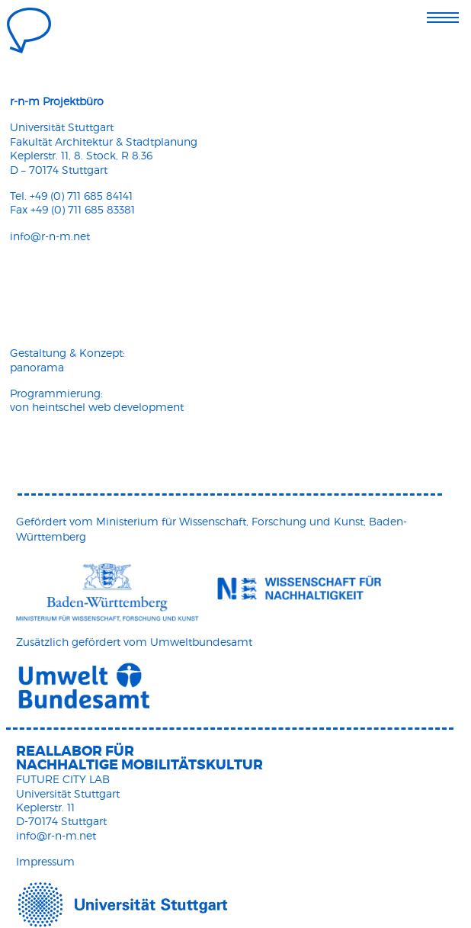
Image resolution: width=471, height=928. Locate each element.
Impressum (45, 861)
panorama (37, 367)
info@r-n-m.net (50, 236)
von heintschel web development (97, 406)
